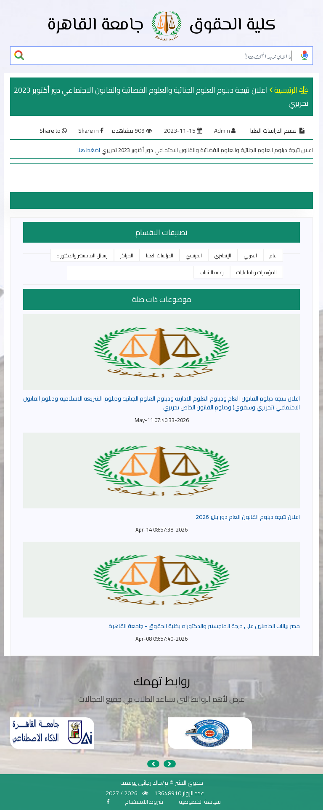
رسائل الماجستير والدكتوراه (82, 255)
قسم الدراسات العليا (273, 130)
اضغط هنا (88, 150)
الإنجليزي (222, 255)
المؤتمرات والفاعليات (256, 272)
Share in (90, 130)
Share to (53, 130)
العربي (250, 255)
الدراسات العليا (159, 255)
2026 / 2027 (122, 793)
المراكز (126, 255)
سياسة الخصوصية (200, 802)
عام (273, 255)
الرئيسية (285, 90)
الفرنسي (194, 255)
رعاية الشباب (212, 272)
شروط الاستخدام (144, 802)
